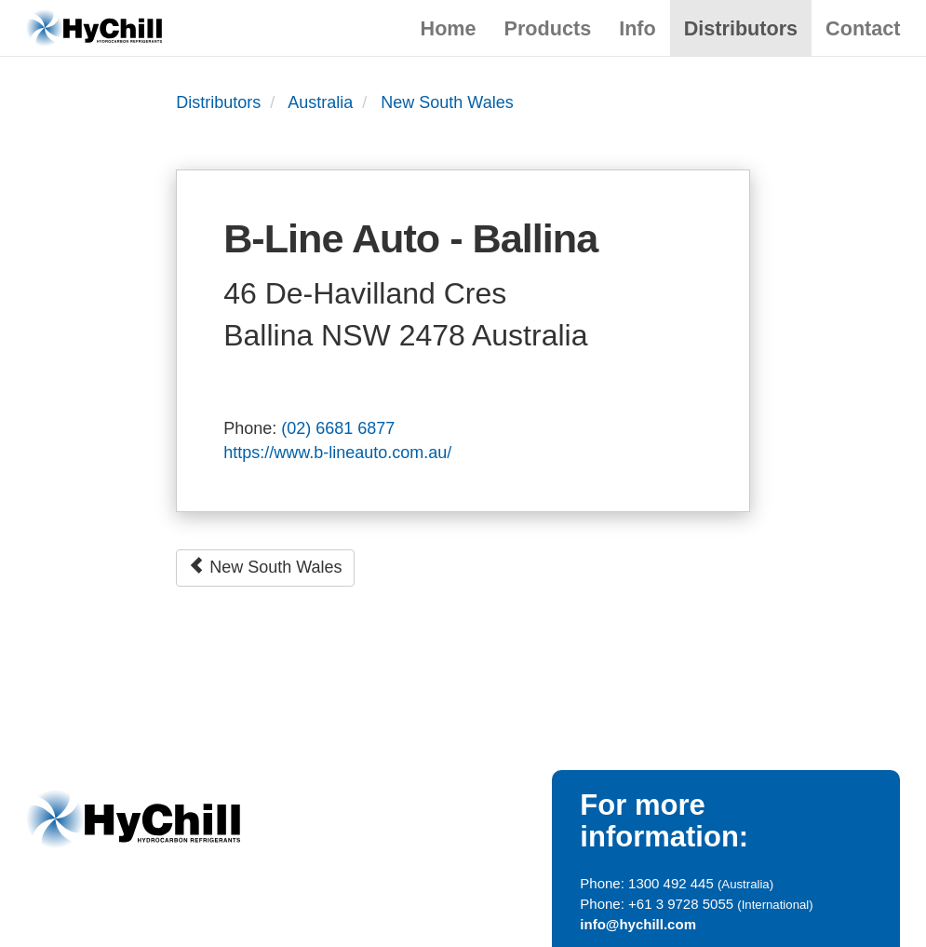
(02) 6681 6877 (338, 428)
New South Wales (447, 102)
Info (637, 28)
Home (448, 28)
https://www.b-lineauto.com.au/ (337, 452)
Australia (320, 102)
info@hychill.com (638, 924)
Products (548, 28)
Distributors (741, 28)
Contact (862, 28)
